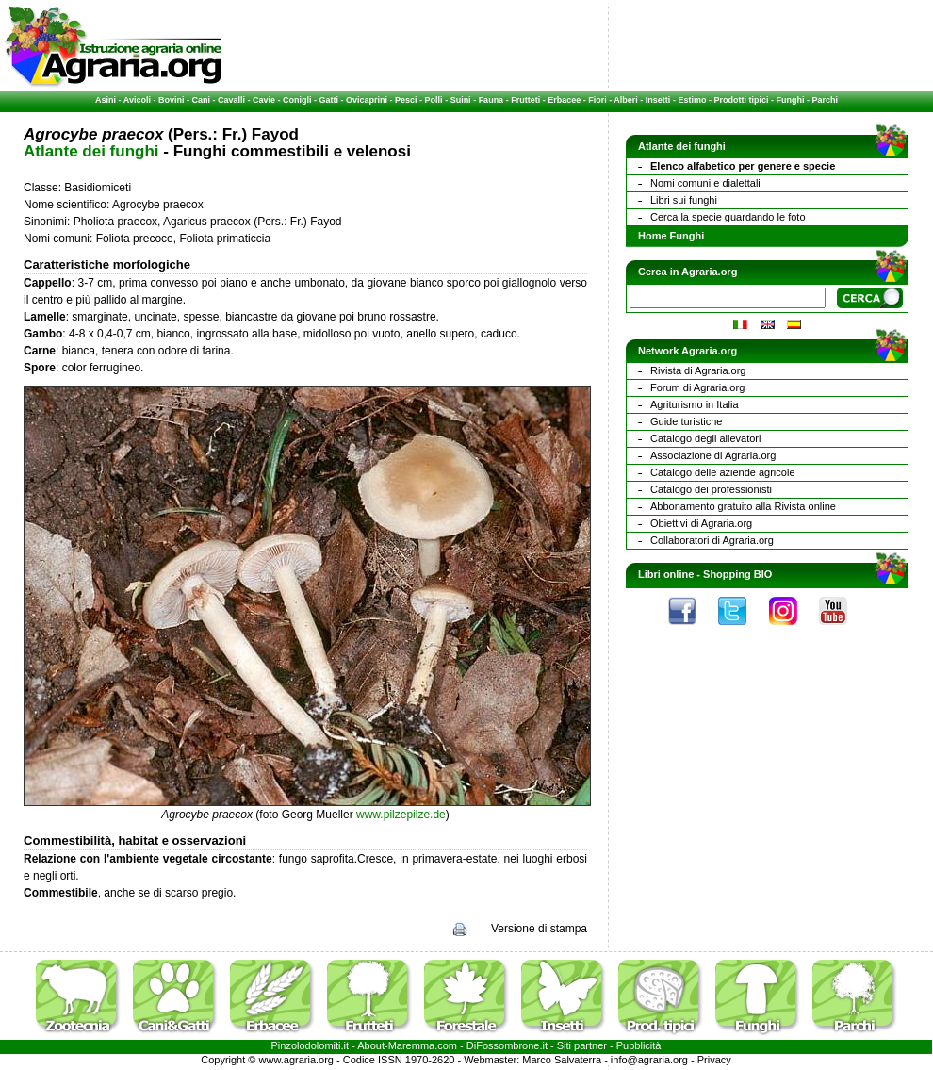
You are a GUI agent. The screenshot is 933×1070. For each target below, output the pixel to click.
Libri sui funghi (683, 200)
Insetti (658, 100)
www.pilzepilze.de (401, 814)
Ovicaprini (366, 100)
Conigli (297, 100)
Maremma (411, 1045)
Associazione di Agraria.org (713, 455)
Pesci (406, 100)
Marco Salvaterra (561, 1059)
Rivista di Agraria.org (698, 370)
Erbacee (564, 100)
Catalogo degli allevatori (705, 438)
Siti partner (582, 1045)
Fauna (491, 100)
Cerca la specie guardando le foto (728, 216)
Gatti (329, 100)
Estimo (692, 100)
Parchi (824, 100)
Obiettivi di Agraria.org (701, 523)
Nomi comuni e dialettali (705, 183)
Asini (105, 100)
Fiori (597, 100)
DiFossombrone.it (507, 1045)
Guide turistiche (686, 421)
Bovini (171, 100)
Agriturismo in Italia (694, 404)
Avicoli (137, 100)
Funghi (790, 100)
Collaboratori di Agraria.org (712, 540)
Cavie (264, 100)
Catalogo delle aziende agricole (722, 472)
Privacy (714, 1059)
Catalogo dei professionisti (711, 489)
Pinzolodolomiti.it (310, 1045)
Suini (460, 100)
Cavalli (231, 100)
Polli (434, 100)
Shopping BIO (737, 574)
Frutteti (525, 100)
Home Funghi (671, 235)
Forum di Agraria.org (697, 387)
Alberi (626, 100)
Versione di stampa (539, 928)
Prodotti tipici (740, 100)
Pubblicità (639, 1045)
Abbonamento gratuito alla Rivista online (743, 506)
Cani (200, 100)
